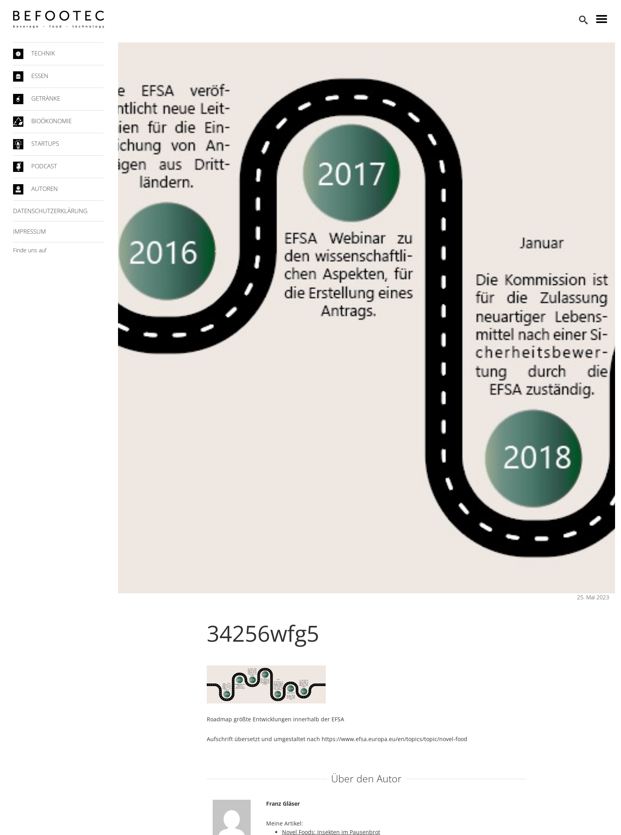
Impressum (29, 231)
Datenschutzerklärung (50, 211)
